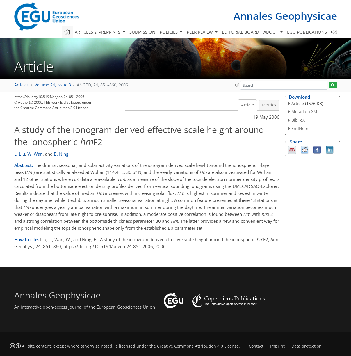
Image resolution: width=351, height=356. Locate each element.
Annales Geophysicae (285, 16)
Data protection (306, 346)
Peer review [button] (200, 32)
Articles (21, 85)
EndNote (299, 128)
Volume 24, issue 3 (53, 85)
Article (247, 105)
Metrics (269, 105)
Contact (256, 346)
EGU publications (307, 32)
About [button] (271, 32)
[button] (237, 85)
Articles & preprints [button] (98, 32)
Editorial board (240, 32)
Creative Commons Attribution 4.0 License (198, 346)
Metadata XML (305, 111)
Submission (142, 32)
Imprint (277, 346)
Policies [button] (169, 32)
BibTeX (298, 120)
